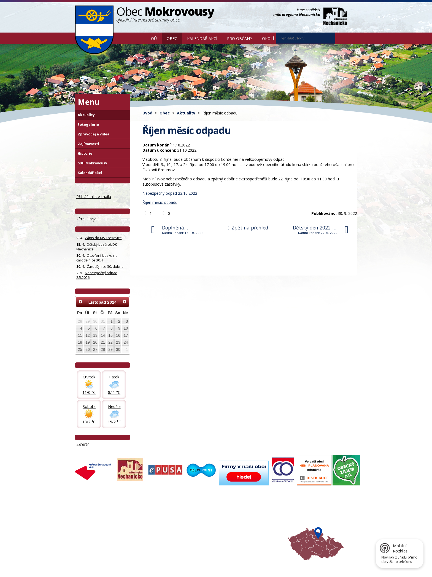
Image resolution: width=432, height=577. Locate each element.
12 (87, 335)
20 (95, 342)
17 (126, 335)
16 (118, 335)
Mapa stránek (167, 564)
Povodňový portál (197, 516)
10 (126, 328)
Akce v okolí (244, 511)
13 (95, 335)
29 (87, 321)
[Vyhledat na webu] (343, 38)
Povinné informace (93, 521)
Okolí (268, 38)
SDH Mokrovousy (92, 163)
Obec (172, 38)
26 (87, 349)
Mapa (239, 536)
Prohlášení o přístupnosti (201, 564)
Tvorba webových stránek (119, 569)
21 (103, 342)
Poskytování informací (96, 526)
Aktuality (186, 113)
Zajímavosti (88, 143)
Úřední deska (89, 531)
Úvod (138, 38)
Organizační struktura (96, 516)
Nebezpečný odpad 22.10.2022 (169, 193)
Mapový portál (194, 511)
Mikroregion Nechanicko (254, 521)
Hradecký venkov (249, 526)
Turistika (241, 516)
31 (103, 321)
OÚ (154, 38)
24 (126, 342)
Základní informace (94, 511)
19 (87, 342)
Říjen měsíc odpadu (159, 202)
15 (110, 335)
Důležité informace (198, 526)
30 (95, 321)
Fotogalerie (88, 124)
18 (80, 342)
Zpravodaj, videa (144, 521)
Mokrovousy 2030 (197, 521)
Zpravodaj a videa (93, 134)
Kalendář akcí (202, 38)
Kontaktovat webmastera (132, 564)
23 (118, 342)
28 (80, 321)
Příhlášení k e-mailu (93, 196)
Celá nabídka (89, 536)
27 (95, 349)
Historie (85, 153)
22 (110, 342)
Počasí (239, 531)
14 (103, 335)
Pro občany (239, 38)
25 (80, 349)
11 (80, 335)
